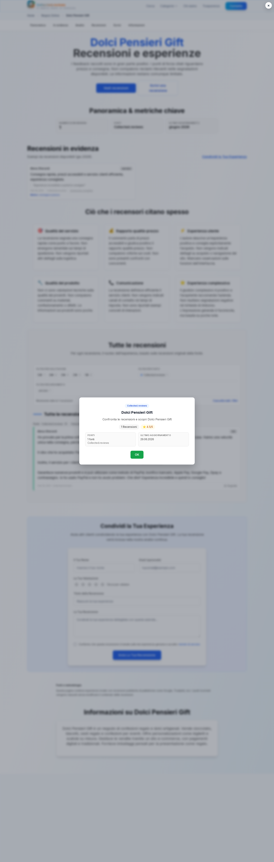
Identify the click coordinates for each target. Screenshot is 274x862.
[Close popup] (268, 5)
